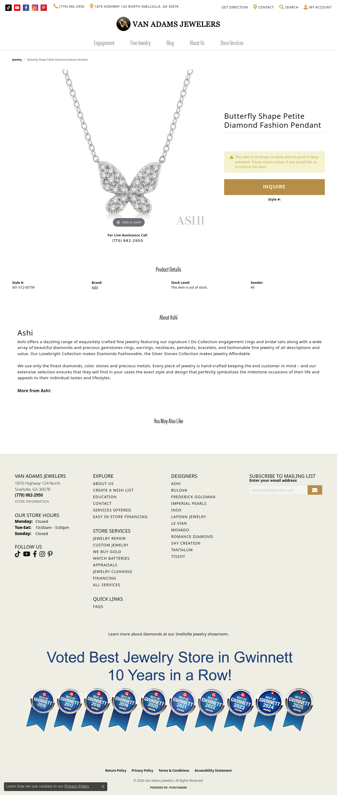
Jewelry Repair (109, 538)
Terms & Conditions (174, 770)
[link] (69, 7)
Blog (170, 42)
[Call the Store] (29, 495)
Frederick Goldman (193, 496)
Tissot (178, 556)
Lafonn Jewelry (188, 516)
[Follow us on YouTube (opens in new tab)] (17, 8)
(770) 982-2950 (127, 240)
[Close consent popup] (103, 786)
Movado (180, 529)
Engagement (104, 42)
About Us (197, 42)
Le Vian (179, 523)
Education (105, 496)
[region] (128, 149)
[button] (288, 7)
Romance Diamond (192, 536)
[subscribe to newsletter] (315, 490)
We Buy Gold (107, 551)
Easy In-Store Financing (120, 516)
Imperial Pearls (189, 503)
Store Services (231, 42)
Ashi (95, 287)
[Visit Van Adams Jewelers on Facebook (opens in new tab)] (26, 8)
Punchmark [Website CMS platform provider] (178, 787)
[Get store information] (32, 501)
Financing (104, 578)
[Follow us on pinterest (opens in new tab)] (44, 8)
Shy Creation (186, 543)
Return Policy (115, 770)
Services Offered (112, 510)
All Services (106, 584)
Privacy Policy (142, 770)
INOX (176, 510)
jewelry (17, 59)
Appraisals (105, 564)
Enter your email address (273, 480)
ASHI (176, 483)
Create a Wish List (113, 490)
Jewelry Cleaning (112, 571)
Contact (102, 503)
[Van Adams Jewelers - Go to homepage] (168, 23)
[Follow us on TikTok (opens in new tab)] (8, 8)
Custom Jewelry (111, 544)
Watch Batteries (111, 558)
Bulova (179, 490)
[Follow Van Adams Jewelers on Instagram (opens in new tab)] (35, 8)
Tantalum (182, 549)
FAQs (98, 606)
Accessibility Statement (213, 770)
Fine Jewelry (140, 42)
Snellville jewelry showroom (202, 634)
